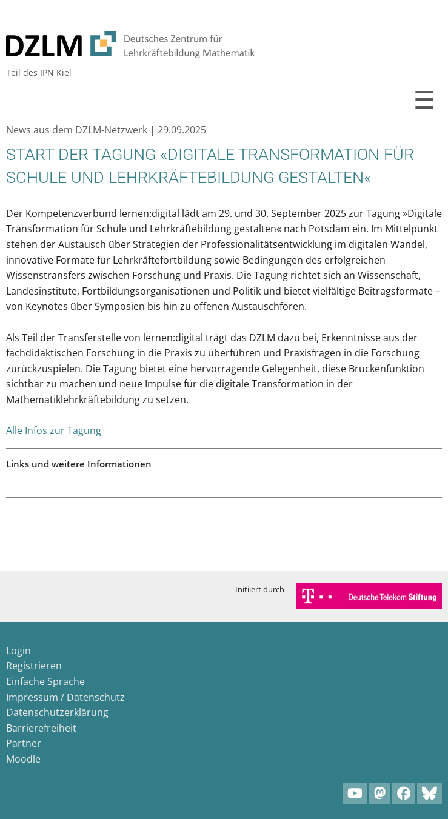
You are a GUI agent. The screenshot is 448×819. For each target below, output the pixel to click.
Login (18, 650)
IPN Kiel (56, 72)
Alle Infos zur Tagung (53, 430)
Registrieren (34, 665)
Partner (23, 743)
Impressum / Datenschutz (65, 697)
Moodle (23, 759)
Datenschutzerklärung (57, 712)
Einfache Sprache (45, 681)
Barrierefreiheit (41, 728)
